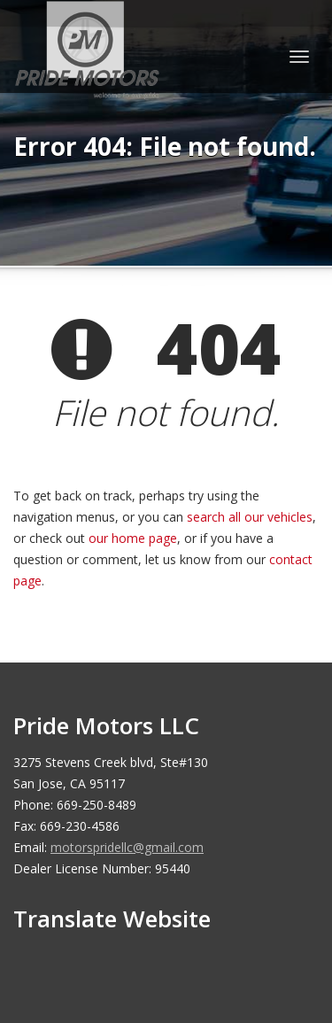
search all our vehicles (250, 516)
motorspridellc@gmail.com (127, 847)
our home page (133, 538)
